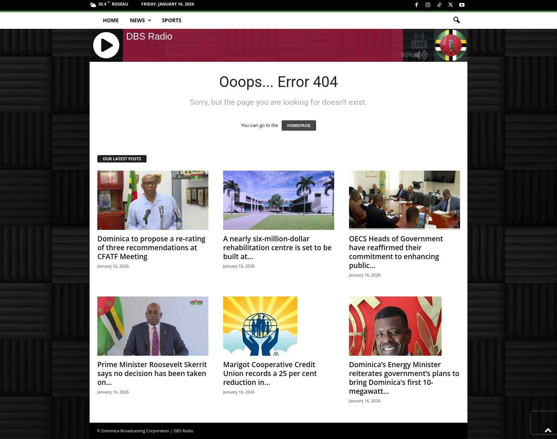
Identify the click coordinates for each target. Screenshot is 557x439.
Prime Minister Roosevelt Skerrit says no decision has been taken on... (152, 373)
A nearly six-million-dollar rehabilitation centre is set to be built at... (277, 247)
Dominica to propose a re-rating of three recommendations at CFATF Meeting (151, 247)
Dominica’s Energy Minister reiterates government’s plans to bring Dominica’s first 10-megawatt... (404, 378)
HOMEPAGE (299, 125)
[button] (456, 20)
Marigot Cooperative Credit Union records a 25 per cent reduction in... (270, 373)
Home (111, 20)
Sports (171, 20)
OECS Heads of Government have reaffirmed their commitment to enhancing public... (396, 252)
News (140, 20)
